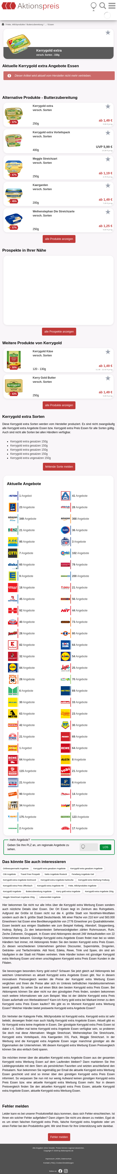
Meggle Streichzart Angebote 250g (19, 897)
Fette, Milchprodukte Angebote (82, 886)
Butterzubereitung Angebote (39, 891)
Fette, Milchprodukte (15, 24)
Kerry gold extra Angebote (68, 891)
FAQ (53, 1163)
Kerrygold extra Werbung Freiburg (93, 880)
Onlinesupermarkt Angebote (16, 868)
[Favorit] (107, 32)
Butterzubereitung (35, 24)
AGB (58, 1159)
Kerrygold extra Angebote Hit (50, 886)
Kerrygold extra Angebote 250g (99, 891)
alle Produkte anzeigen (59, 239)
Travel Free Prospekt (30, 874)
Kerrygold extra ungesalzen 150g (30, 458)
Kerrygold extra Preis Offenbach (17, 886)
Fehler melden (59, 1137)
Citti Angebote (9, 874)
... (46, 24)
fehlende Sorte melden (59, 466)
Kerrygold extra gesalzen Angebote (49, 868)
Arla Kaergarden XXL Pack (59, 1037)
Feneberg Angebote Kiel (83, 874)
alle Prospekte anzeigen (59, 331)
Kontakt (46, 1163)
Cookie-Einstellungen (65, 1163)
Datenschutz (66, 1159)
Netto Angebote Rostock (56, 874)
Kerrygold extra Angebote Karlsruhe (57, 880)
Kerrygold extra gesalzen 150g (29, 441)
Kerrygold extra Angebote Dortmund (19, 880)
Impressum (50, 1159)
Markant (91, 1000)
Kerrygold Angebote (12, 891)
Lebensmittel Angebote (50, 897)
